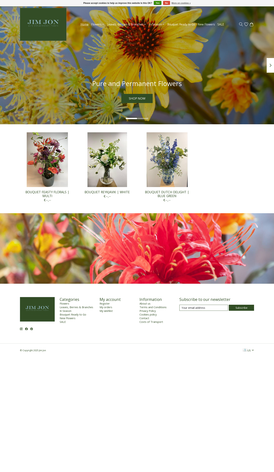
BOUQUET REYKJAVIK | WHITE (107, 192)
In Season (65, 311)
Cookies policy (148, 314)
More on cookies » (181, 3)
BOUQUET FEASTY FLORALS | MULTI (47, 194)
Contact (144, 318)
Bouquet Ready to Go (181, 24)
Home (85, 24)
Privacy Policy (147, 311)
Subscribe (241, 307)
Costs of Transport (151, 322)
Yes (158, 3)
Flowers (64, 303)
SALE (220, 24)
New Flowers (206, 24)
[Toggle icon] (240, 24)
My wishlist (106, 311)
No (166, 3)
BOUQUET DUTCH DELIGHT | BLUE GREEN (167, 194)
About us (144, 303)
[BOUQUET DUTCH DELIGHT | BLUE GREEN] (166, 159)
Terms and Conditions (153, 307)
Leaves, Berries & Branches (76, 307)
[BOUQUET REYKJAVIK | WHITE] (107, 159)
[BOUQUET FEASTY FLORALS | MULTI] (47, 159)
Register (105, 303)
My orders (106, 307)
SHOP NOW (137, 98)
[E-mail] (203, 308)
